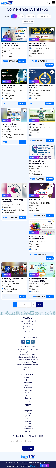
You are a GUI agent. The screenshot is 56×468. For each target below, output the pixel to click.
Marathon (28, 381)
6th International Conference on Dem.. (38, 161)
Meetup (28, 392)
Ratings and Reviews (28, 353)
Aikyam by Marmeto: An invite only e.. (12, 279)
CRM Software (28, 369)
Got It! (44, 466)
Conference (28, 389)
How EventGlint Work (28, 320)
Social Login (28, 366)
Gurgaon (28, 422)
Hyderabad (28, 415)
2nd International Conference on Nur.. (38, 44)
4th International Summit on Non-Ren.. (14, 86)
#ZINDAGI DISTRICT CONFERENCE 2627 (10, 44)
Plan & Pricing (28, 328)
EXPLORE (22, 142)
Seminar (28, 384)
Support (28, 330)
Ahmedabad (28, 427)
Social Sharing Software (28, 361)
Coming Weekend (44, 16)
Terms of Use (28, 325)
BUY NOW (22, 61)
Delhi (28, 417)
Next (40, 304)
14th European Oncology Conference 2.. (12, 200)
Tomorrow (30, 16)
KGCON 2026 (34, 199)
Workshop (28, 376)
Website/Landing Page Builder (28, 348)
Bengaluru (28, 425)
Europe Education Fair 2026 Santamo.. (41, 86)
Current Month (28, 21)
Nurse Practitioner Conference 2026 (10, 125)
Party (28, 399)
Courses (28, 397)
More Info (34, 466)
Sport (28, 394)
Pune (28, 407)
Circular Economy (36, 124)
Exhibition (28, 386)
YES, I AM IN (28, 447)
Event (28, 379)
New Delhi (28, 430)
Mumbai (28, 420)
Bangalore (28, 409)
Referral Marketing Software (27, 356)
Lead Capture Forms (28, 351)
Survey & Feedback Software (28, 363)
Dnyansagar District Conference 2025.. (38, 279)
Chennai (28, 412)
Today (21, 16)
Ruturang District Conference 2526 (36, 236)
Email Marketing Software (28, 358)
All (14, 16)
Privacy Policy (28, 322)
